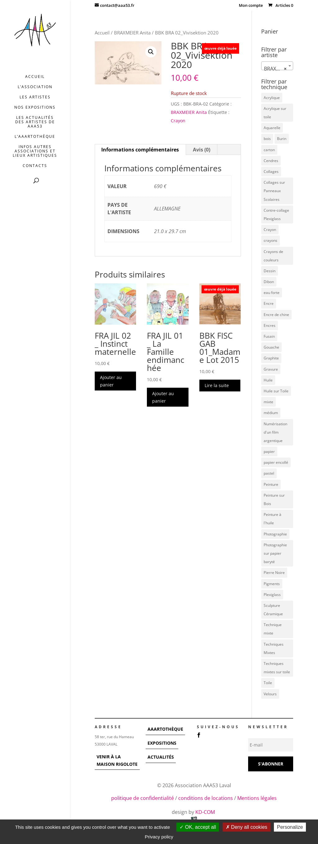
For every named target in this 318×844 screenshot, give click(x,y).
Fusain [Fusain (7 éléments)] (269, 336)
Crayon (178, 121)
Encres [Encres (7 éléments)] (269, 325)
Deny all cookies (246, 827)
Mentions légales (257, 798)
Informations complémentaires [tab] (140, 149)
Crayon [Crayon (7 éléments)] (270, 229)
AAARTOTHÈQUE (165, 729)
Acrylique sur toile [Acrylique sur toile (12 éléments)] (275, 113)
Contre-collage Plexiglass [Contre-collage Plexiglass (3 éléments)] (276, 214)
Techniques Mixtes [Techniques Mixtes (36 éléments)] (274, 648)
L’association (35, 87)
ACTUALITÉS (161, 757)
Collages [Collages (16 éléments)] (271, 171)
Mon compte (251, 5)
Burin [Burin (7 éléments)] (281, 138)
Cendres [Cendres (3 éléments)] (271, 160)
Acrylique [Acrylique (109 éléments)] (272, 97)
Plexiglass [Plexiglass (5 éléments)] (272, 594)
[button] (151, 51)
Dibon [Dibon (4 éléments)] (269, 281)
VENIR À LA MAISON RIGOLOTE (117, 760)
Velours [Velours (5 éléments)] (270, 694)
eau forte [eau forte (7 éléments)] (271, 292)
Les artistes (35, 97)
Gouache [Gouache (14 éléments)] (271, 347)
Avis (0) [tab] (201, 149)
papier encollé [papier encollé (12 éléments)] (276, 462)
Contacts (35, 166)
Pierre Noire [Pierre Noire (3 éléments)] (274, 572)
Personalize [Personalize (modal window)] (290, 827)
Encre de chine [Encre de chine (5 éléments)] (276, 314)
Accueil (35, 76)
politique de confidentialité (142, 798)
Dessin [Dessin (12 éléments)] (269, 270)
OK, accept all (197, 827)
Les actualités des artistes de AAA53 (35, 122)
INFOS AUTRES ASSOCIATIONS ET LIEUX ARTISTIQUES (35, 151)
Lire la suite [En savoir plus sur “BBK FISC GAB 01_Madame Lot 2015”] (217, 385)
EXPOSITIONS (162, 743)
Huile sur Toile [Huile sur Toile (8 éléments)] (276, 391)
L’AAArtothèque (35, 136)
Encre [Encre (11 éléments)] (269, 303)
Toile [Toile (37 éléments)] (268, 682)
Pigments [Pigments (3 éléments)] (272, 583)
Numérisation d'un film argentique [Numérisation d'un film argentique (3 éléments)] (275, 432)
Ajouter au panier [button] (111, 381)
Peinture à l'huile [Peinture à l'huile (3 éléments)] (272, 519)
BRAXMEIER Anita (132, 32)
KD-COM (205, 812)
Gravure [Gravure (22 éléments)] (271, 369)
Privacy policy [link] (159, 836)
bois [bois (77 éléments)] (267, 138)
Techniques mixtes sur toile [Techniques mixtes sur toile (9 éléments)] (277, 668)
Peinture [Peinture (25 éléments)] (271, 484)
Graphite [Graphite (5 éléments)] (271, 358)
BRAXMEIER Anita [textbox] (278, 68)
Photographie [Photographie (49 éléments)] (275, 534)
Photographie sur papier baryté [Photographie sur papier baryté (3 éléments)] (275, 553)
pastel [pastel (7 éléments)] (269, 473)
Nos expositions (35, 107)
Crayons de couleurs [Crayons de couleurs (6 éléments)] (273, 256)
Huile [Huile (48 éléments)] (268, 380)
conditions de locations (205, 798)
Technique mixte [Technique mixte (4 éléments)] (273, 629)
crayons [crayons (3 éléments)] (270, 240)
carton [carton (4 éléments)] (269, 149)
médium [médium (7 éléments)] (271, 412)
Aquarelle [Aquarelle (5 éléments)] (272, 127)
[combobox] (277, 65)
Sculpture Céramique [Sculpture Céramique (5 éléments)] (273, 609)
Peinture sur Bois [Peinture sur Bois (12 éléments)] (274, 499)
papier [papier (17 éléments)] (269, 451)
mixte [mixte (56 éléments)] (268, 401)
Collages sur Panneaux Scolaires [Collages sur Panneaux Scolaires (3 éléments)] (274, 191)
